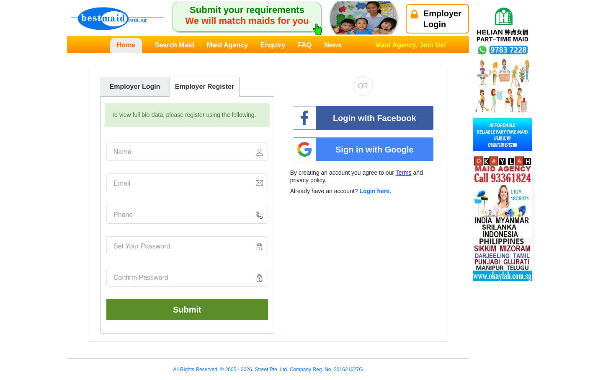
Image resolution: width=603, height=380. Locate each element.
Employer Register (204, 86)
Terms (404, 172)
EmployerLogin (436, 19)
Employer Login (135, 86)
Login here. (375, 191)
